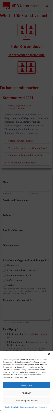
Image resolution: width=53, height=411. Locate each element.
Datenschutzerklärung (29, 407)
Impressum (43, 407)
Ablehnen (26, 392)
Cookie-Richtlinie (12, 407)
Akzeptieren (27, 385)
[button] (48, 354)
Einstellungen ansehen (27, 400)
